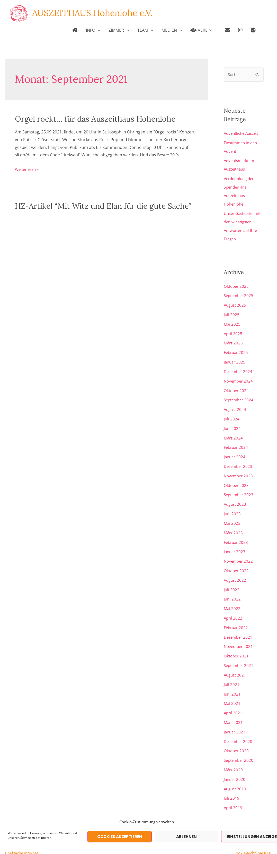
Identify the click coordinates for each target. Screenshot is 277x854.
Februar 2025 (236, 348)
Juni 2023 (232, 506)
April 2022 (233, 608)
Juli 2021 (232, 673)
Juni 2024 (232, 423)
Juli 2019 (232, 784)
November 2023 (239, 469)
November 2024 (239, 376)
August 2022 (236, 571)
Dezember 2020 (239, 729)
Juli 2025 (232, 311)
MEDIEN (169, 30)
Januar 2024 (235, 450)
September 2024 (240, 395)
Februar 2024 (236, 441)
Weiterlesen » (28, 169)
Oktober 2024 (237, 385)
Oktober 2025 (237, 283)
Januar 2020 (235, 766)
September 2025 (240, 293)
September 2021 (240, 654)
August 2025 (236, 302)
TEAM (142, 30)
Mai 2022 (232, 599)
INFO (90, 30)
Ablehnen (186, 836)
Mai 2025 (232, 321)
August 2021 (236, 664)
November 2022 (239, 552)
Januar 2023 (235, 543)
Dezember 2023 (239, 460)
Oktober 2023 (237, 478)
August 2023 (236, 497)
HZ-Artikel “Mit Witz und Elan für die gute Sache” (103, 206)
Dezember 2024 (239, 367)
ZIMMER (116, 30)
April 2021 (233, 701)
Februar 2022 (236, 617)
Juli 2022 (232, 580)
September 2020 (240, 747)
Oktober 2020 (237, 738)
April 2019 (233, 794)
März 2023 (234, 525)
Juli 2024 (232, 413)
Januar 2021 (235, 719)
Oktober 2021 (237, 645)
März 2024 (234, 432)
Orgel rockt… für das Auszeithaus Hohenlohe (95, 119)
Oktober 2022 (237, 562)
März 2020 (234, 756)
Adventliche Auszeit (243, 133)
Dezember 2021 (239, 627)
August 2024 (236, 404)
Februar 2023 (236, 534)
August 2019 (236, 775)
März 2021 (234, 710)
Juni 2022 (232, 590)
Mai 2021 (232, 692)
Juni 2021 (232, 682)
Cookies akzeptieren (119, 836)
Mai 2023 (232, 515)
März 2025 (234, 339)
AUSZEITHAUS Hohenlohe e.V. (95, 13)
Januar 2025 (235, 358)
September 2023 (240, 488)
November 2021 (239, 636)
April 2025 (233, 330)
